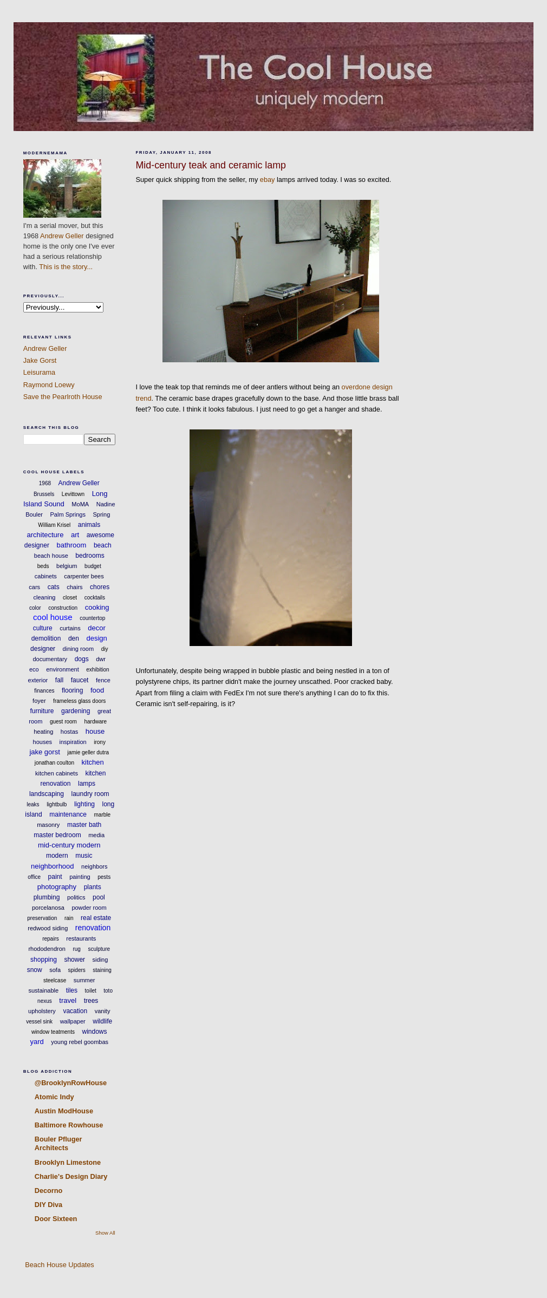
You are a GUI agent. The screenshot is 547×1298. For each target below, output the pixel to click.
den (73, 638)
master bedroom (57, 835)
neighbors (94, 866)
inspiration (73, 742)
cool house (53, 617)
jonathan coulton (54, 763)
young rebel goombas (79, 1042)
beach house (51, 555)
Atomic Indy (54, 1097)
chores (99, 587)
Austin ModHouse (64, 1111)
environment (62, 669)
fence (103, 680)
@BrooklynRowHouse (71, 1083)
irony (100, 742)
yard (36, 1042)
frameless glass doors (79, 701)
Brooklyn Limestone (68, 1162)
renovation (92, 927)
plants (92, 887)
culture (43, 628)
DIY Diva (48, 1205)
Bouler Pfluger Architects (58, 1143)
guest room (63, 722)
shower (74, 959)
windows (94, 1031)
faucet (80, 680)
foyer (38, 700)
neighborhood (52, 866)
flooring (72, 690)
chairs (74, 587)
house (95, 731)
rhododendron (47, 948)
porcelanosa (48, 907)
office (34, 877)
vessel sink (39, 1022)
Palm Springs (68, 514)
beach (103, 545)
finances (44, 691)
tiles (71, 990)
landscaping (46, 794)
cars (34, 587)
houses (42, 742)
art (75, 535)
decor (97, 628)
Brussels (44, 494)
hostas (69, 731)
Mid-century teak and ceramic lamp (210, 165)
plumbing (47, 897)
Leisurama (39, 372)
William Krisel (54, 525)
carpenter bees (83, 576)
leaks (33, 804)
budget (92, 566)
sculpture (99, 949)
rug (76, 949)
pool (99, 897)
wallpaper (73, 1021)
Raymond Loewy (49, 385)
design (96, 638)
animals (89, 525)
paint (55, 876)
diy (104, 649)
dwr (101, 659)
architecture (45, 535)
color (35, 608)
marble (102, 815)
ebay (267, 179)
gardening (75, 711)
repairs (50, 939)
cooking (97, 607)
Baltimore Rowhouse (69, 1125)
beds (43, 566)
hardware (95, 722)
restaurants (81, 938)
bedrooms (89, 555)
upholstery (42, 1011)
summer (84, 980)
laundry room (90, 794)
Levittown (73, 494)
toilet (90, 991)
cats (54, 587)
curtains (70, 628)
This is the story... (66, 267)
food (97, 690)
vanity (102, 1011)
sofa (55, 970)
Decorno (49, 1190)
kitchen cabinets (56, 773)
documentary (50, 659)
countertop (92, 618)
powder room (88, 907)
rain (69, 918)
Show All (105, 1233)
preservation (42, 918)
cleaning (44, 597)
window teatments (53, 1032)
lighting (84, 804)
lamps (86, 783)
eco (34, 669)
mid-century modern (69, 845)
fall (59, 680)
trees (91, 1001)
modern (57, 855)
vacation (75, 1011)
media (96, 835)
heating (43, 731)
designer (42, 649)
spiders (77, 970)
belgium (66, 566)
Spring (101, 514)
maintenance (68, 814)
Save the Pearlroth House (62, 397)
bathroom (71, 545)
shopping (43, 959)
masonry (48, 824)
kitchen (93, 762)
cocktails (94, 598)
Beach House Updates (58, 1265)
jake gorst (44, 752)
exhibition (97, 670)
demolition (46, 638)
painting (79, 876)
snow (34, 970)
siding (100, 959)
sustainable (44, 990)
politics (76, 897)
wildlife (102, 1021)
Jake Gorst (40, 360)
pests (103, 877)
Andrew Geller (62, 236)
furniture (42, 711)
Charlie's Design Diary (71, 1176)
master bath (84, 825)
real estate (96, 918)
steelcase (54, 980)
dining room (78, 648)
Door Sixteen (56, 1219)
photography (56, 887)
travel (67, 1000)
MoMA (80, 504)
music (83, 855)
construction (62, 608)
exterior (38, 680)
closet (70, 598)
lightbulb (57, 804)
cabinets (46, 576)
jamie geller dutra (88, 752)
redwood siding (48, 928)
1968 (45, 483)
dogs (82, 659)
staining (102, 970)
